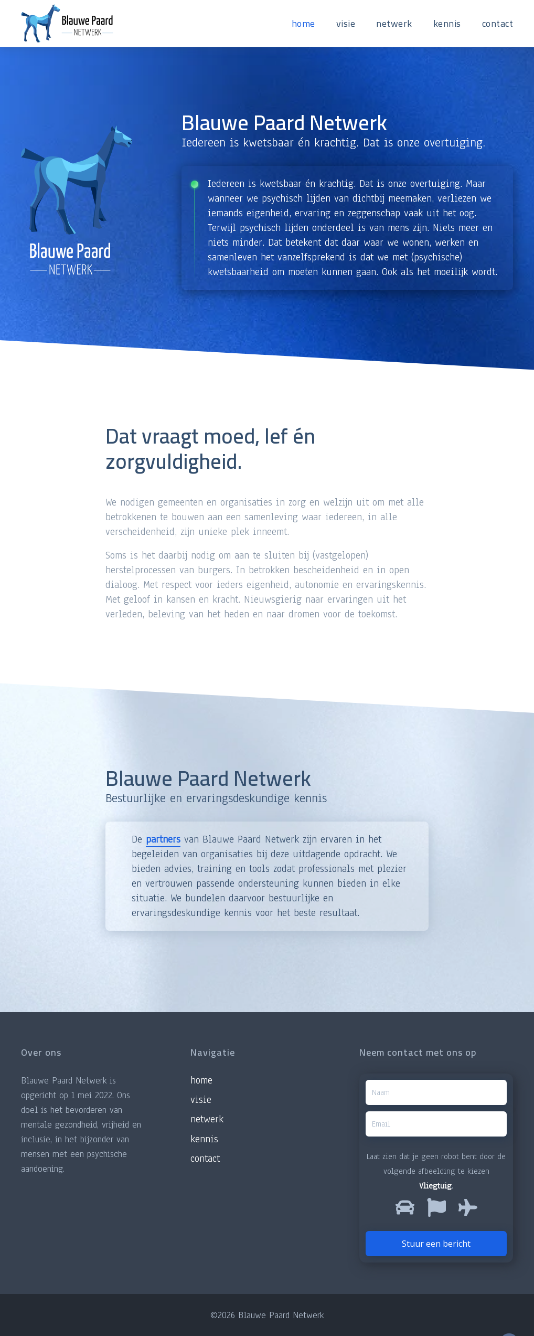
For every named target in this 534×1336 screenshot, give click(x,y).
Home (201, 1080)
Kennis (204, 1139)
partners (163, 839)
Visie (200, 1100)
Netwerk (206, 1119)
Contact (205, 1158)
